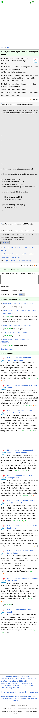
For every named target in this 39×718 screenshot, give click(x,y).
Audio (2, 678)
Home (2, 47)
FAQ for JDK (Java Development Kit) (17, 261)
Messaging (16, 685)
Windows (23, 698)
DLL (33, 698)
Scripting (10, 687)
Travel (9, 703)
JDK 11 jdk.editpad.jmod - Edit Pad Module (18, 254)
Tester (2, 698)
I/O (32, 681)
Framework (4, 681)
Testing (9, 690)
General (19, 681)
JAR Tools (4, 683)
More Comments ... (7, 351)
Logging (3, 685)
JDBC (21, 683)
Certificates (9, 700)
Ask (36, 694)
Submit (21, 296)
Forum (19, 703)
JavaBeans (13, 683)
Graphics (26, 681)
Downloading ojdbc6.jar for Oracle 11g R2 (18, 305)
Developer (10, 698)
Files (2, 700)
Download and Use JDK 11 (12, 257)
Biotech (9, 678)
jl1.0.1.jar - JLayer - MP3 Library (15, 334)
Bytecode (17, 678)
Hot (7, 694)
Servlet (31, 687)
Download (5, 243)
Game (12, 681)
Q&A (28, 700)
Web (14, 690)
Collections (19, 694)
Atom (32, 694)
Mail (9, 685)
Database (25, 678)
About (12, 694)
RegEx (18, 700)
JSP (30, 683)
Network (25, 685)
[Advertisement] (19, 25)
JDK (8, 47)
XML (19, 690)
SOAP (2, 690)
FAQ (14, 703)
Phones (3, 703)
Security (18, 687)
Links (23, 700)
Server (25, 687)
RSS (27, 694)
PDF (30, 685)
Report (3, 687)
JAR (29, 698)
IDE (35, 681)
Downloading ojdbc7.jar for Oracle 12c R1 (18, 327)
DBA (17, 698)
